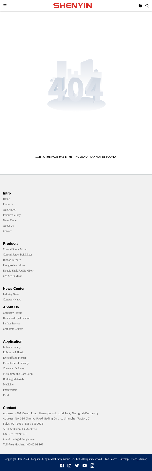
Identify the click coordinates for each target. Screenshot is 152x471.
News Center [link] (10, 220)
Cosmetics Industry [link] (14, 368)
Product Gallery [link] (12, 215)
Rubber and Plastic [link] (13, 352)
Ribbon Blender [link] (12, 259)
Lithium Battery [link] (12, 347)
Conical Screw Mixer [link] (15, 249)
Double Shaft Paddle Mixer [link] (18, 270)
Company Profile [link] (12, 312)
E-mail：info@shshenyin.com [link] (18, 439)
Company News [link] (12, 299)
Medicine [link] (8, 384)
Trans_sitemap (139, 459)
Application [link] (9, 209)
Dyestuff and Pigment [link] (15, 357)
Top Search (111, 459)
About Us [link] (8, 225)
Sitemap (124, 459)
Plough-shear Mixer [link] (14, 265)
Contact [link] (7, 231)
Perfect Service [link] (11, 323)
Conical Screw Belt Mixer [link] (17, 254)
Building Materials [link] (13, 379)
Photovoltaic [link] (10, 389)
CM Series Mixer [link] (12, 276)
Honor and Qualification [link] (16, 318)
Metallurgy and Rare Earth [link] (17, 373)
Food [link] (6, 395)
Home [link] (6, 198)
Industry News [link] (11, 294)
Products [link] (8, 204)
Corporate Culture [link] (13, 328)
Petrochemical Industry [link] (16, 363)
